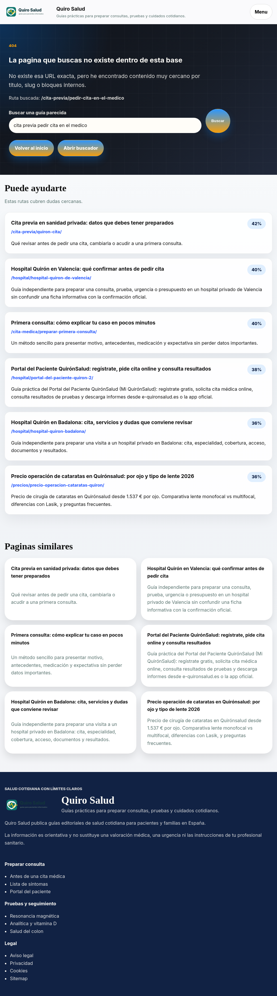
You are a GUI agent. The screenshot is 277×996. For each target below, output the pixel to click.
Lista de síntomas (29, 884)
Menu (261, 12)
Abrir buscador (81, 148)
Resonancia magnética (34, 916)
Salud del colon (26, 931)
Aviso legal (21, 955)
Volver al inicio (31, 148)
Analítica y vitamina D (33, 923)
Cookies (18, 971)
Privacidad (21, 963)
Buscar (217, 121)
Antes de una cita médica (37, 876)
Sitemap (18, 978)
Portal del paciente (30, 891)
